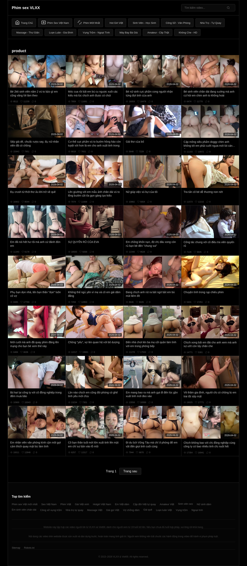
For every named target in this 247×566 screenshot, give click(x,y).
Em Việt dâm (122, 504)
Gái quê (147, 509)
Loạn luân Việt (164, 510)
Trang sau (130, 471)
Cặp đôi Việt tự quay (144, 504)
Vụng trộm (182, 510)
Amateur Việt (167, 504)
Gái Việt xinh (82, 504)
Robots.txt (29, 547)
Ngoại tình (197, 510)
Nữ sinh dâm (204, 504)
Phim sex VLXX (26, 8)
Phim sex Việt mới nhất (24, 504)
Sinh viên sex (185, 503)
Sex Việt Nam (49, 504)
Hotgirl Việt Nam (102, 504)
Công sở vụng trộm (51, 510)
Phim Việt (65, 504)
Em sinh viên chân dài (24, 509)
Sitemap (16, 547)
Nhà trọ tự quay (74, 510)
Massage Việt (94, 510)
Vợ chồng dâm (131, 510)
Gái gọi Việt (112, 510)
